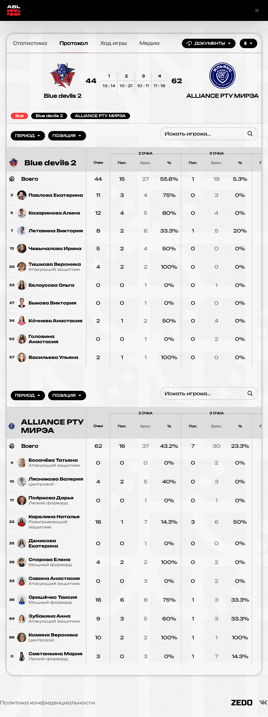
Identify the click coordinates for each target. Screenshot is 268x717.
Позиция (67, 135)
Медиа (149, 43)
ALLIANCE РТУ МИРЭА (222, 96)
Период (28, 135)
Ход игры (113, 43)
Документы (208, 43)
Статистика (30, 43)
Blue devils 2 (62, 96)
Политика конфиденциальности (47, 702)
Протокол (73, 43)
